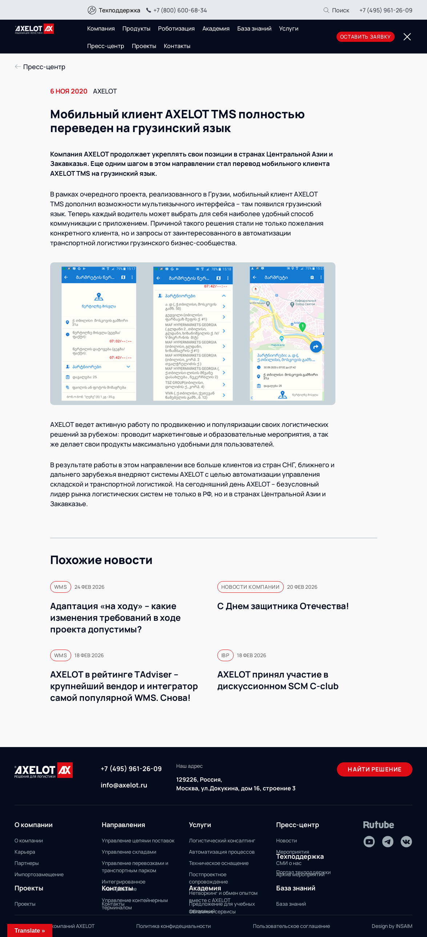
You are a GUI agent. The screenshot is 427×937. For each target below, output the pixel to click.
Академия (216, 28)
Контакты (177, 46)
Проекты (144, 46)
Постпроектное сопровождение (208, 878)
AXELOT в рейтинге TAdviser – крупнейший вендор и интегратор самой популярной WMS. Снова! (124, 685)
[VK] (406, 841)
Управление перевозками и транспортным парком (135, 866)
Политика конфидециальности (173, 925)
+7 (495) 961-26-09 (385, 10)
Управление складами (129, 851)
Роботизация (176, 28)
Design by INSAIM (392, 925)
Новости (286, 840)
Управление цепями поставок (138, 840)
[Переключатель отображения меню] (407, 36)
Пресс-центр (105, 46)
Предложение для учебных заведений (222, 907)
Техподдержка (119, 10)
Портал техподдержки (303, 872)
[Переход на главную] (35, 28)
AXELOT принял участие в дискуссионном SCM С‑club (278, 680)
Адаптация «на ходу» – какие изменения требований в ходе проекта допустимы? (115, 617)
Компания (101, 28)
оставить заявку (365, 36)
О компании (29, 840)
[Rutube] (378, 825)
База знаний (254, 28)
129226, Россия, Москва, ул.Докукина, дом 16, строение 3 (235, 783)
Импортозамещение (39, 874)
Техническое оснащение (219, 862)
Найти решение (375, 769)
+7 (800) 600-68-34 (175, 10)
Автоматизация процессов (222, 851)
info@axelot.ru (124, 785)
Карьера (25, 851)
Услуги (288, 28)
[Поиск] (336, 10)
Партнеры (27, 862)
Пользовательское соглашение (291, 925)
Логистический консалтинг (222, 840)
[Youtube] (369, 841)
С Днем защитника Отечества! (283, 606)
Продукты (136, 28)
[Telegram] (388, 841)
